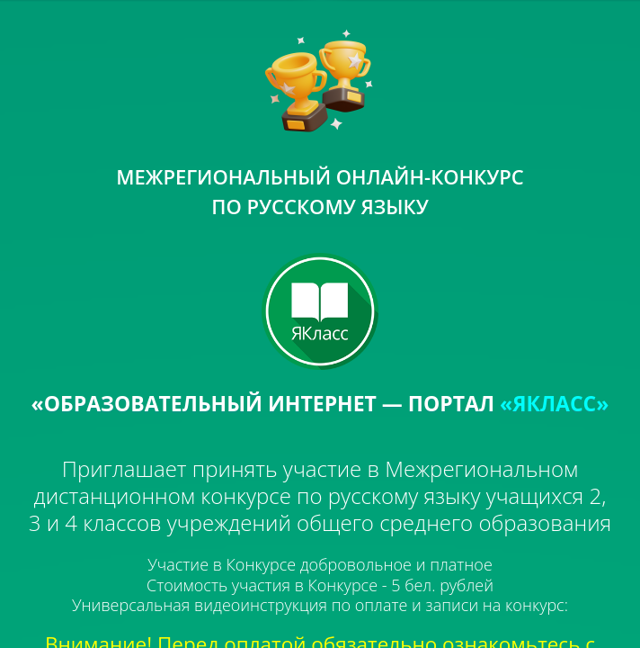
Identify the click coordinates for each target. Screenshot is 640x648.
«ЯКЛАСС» (554, 403)
